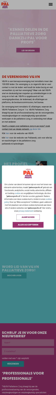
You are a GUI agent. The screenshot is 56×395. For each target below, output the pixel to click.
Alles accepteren (28, 224)
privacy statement (26, 211)
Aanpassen (28, 217)
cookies (18, 193)
